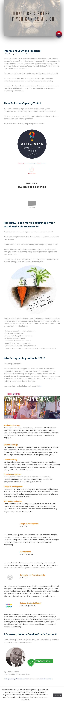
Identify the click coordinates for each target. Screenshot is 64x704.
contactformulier (45, 679)
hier (40, 386)
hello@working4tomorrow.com (16, 679)
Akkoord (57, 695)
